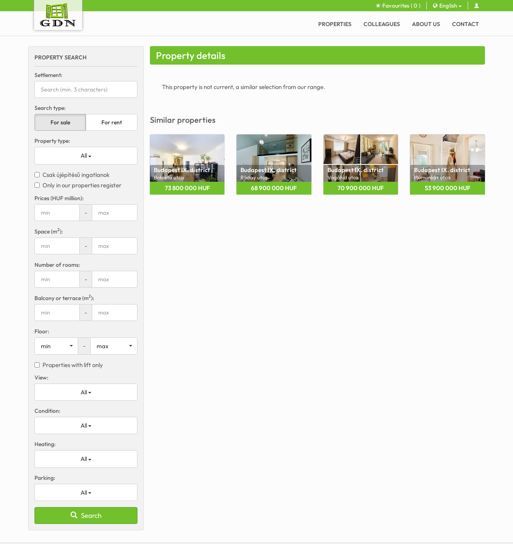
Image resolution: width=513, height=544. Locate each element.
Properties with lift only (68, 365)
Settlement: (48, 75)
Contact (465, 24)
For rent (111, 122)
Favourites (398, 5)
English (447, 5)
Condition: (47, 410)
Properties (334, 24)
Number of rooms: (57, 264)
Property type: (52, 140)
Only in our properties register (77, 185)
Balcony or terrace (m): (64, 298)
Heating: (45, 444)
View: (41, 377)
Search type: (50, 108)
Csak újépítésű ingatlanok (71, 175)
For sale (60, 122)
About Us (426, 24)
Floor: (41, 331)
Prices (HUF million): (59, 198)
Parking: (44, 477)
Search (86, 515)
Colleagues (382, 24)
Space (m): (48, 231)
